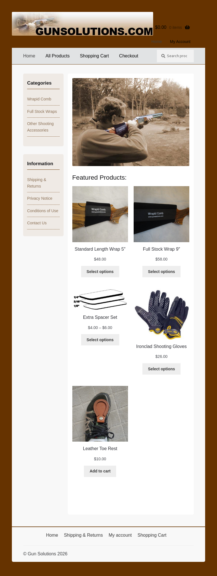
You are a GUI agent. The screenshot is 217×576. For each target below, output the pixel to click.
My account (120, 535)
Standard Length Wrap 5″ (100, 249)
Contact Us (37, 223)
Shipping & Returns (83, 535)
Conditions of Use (42, 211)
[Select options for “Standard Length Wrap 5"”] (100, 271)
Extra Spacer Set (100, 317)
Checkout (128, 55)
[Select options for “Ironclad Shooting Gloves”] (161, 369)
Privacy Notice (39, 198)
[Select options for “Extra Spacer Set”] (100, 339)
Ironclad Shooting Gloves (161, 346)
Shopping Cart (94, 55)
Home (156, 41)
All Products (57, 55)
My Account (180, 41)
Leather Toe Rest (100, 448)
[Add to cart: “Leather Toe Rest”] (100, 471)
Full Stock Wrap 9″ (161, 249)
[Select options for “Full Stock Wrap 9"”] (161, 271)
